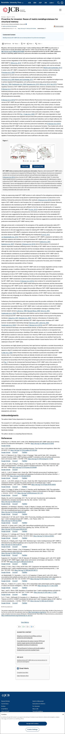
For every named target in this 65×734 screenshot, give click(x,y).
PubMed (24, 451)
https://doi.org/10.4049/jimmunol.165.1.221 (30, 492)
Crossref (15, 451)
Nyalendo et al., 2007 (7, 243)
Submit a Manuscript (38, 700)
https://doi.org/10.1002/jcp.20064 (11, 520)
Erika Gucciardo (5, 24)
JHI (46, 3)
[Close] (63, 714)
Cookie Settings (32, 729)
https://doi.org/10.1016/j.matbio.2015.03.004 (23, 449)
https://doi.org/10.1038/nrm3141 (11, 501)
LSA (51, 3)
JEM (34, 3)
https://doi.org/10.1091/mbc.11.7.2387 (45, 591)
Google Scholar (5, 445)
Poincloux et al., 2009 (8, 72)
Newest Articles (5, 700)
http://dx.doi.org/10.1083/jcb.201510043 (12, 51)
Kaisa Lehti (23, 24)
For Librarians (36, 705)
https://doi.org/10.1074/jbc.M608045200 (13, 511)
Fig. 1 (22, 114)
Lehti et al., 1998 (21, 310)
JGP (40, 3)
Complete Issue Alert (22, 671)
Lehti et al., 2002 (44, 322)
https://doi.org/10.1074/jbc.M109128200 (43, 484)
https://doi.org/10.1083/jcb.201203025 (41, 600)
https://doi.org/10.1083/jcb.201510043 (42, 443)
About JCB (35, 708)
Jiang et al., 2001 (13, 317)
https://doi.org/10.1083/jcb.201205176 (21, 561)
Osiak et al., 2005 (29, 114)
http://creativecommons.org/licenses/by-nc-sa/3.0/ (16, 615)
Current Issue (4, 703)
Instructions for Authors (38, 703)
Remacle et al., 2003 (25, 317)
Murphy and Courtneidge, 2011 (53, 68)
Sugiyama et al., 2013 (33, 84)
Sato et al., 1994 (6, 84)
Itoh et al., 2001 (45, 310)
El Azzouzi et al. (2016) (8, 100)
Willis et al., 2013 (16, 63)
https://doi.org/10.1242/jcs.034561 (43, 535)
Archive (3, 705)
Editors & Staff (5, 710)
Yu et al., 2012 (33, 209)
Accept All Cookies (32, 723)
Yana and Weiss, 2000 (33, 310)
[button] (58, 3)
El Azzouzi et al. (6, 89)
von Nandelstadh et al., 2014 (9, 236)
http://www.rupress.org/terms (37, 611)
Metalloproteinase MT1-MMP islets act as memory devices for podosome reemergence (24, 37)
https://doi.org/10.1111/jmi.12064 (48, 585)
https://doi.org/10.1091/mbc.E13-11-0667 (42, 578)
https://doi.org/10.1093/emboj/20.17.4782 (40, 458)
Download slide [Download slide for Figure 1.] (38, 166)
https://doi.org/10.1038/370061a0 (11, 552)
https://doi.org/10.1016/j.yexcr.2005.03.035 (14, 528)
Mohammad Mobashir (14, 24)
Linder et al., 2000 (7, 352)
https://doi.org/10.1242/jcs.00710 (11, 544)
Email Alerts (4, 708)
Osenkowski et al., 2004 (19, 84)
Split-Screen (7, 43)
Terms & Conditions (37, 710)
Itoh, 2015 (53, 84)
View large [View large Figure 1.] (25, 166)
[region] (32, 723)
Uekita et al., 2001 (45, 241)
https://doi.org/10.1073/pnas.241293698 (24, 466)
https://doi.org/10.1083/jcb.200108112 (26, 569)
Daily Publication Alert (23, 675)
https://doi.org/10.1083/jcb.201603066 (27, 28)
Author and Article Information (9, 26)
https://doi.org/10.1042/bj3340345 (20, 475)
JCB (29, 3)
